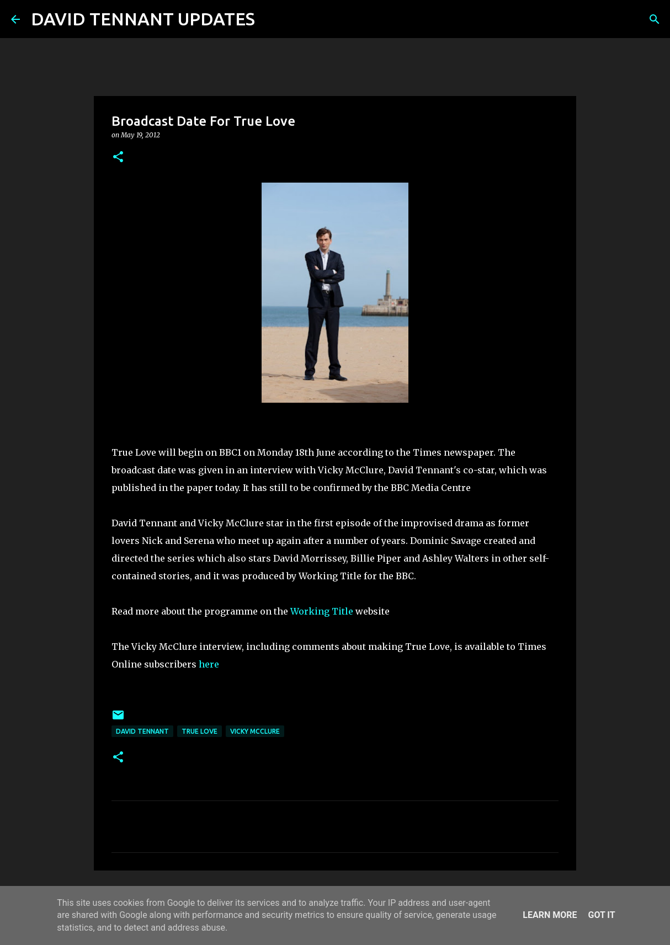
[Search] (270, 19)
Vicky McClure (255, 731)
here (209, 664)
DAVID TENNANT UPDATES (143, 19)
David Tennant (142, 731)
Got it (601, 915)
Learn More (550, 915)
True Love (199, 731)
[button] (118, 157)
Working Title (321, 611)
